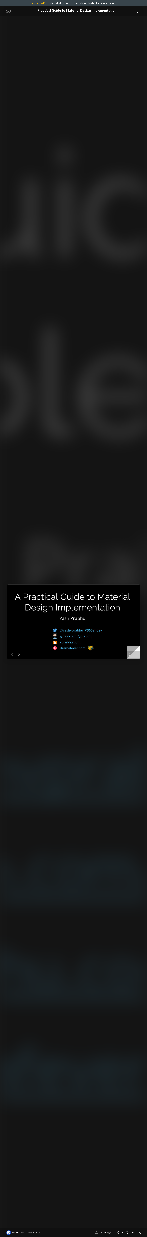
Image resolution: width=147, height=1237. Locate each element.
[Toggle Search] (136, 11)
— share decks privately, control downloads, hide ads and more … (73, 3)
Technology (103, 1232)
